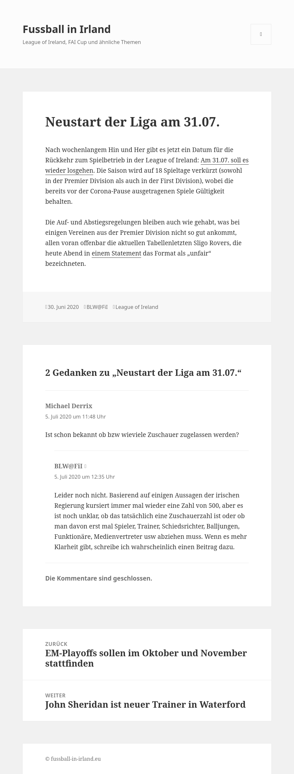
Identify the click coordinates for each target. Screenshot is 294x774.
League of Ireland (137, 307)
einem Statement (116, 253)
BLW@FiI (97, 307)
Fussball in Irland (67, 29)
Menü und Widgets (261, 44)
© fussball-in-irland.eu (73, 758)
